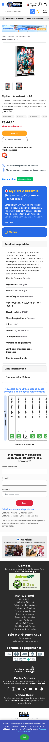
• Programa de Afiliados (24, 629)
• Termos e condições (24, 611)
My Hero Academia (23, 36)
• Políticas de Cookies (24, 608)
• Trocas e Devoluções (24, 617)
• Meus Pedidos (24, 620)
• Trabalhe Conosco (24, 602)
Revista (26, 278)
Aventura (25, 330)
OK (24, 737)
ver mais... (8, 111)
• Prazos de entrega (24, 614)
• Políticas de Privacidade (24, 605)
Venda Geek (24, 695)
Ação (17, 330)
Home (4, 36)
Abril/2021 (23, 312)
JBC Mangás (21, 290)
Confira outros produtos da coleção (20, 165)
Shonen (23, 336)
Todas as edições (24, 444)
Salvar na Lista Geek (16, 140)
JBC (16, 324)
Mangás (11, 36)
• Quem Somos (24, 599)
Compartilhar (9, 179)
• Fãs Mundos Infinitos (24, 626)
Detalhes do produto (17, 244)
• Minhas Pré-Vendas (24, 623)
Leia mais (9, 222)
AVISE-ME (14, 133)
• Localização (24, 638)
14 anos (31, 318)
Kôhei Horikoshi (25, 296)
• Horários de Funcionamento (24, 641)
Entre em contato (19, 700)
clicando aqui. (29, 571)
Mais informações (15, 368)
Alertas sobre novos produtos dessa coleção (24, 169)
